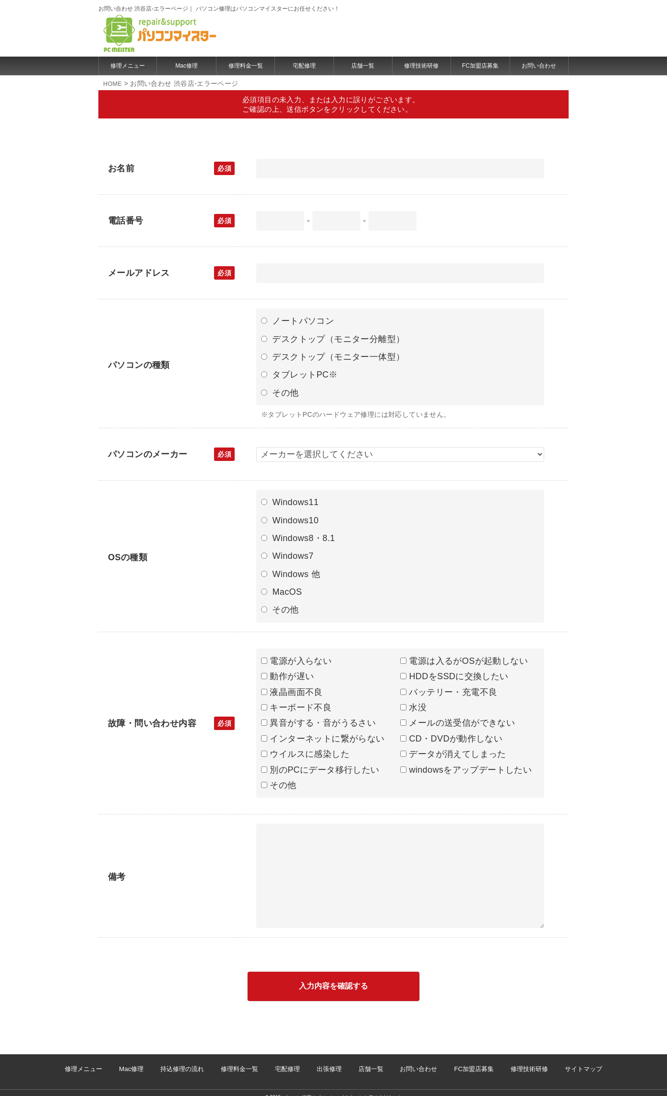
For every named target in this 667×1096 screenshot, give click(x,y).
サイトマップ (534, 1064)
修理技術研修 (421, 65)
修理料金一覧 (245, 65)
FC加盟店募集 (480, 65)
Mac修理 (186, 65)
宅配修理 (304, 65)
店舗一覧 (362, 65)
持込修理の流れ (211, 1064)
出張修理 (329, 1064)
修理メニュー (127, 65)
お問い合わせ (539, 65)
